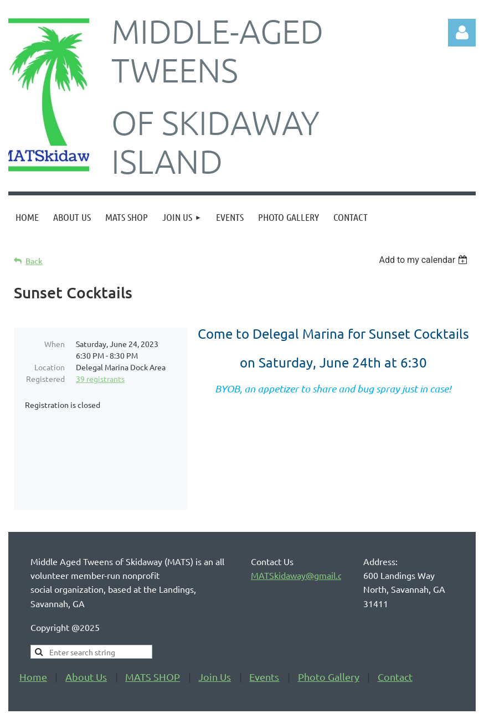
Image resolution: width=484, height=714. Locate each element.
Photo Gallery (328, 646)
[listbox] (424, 260)
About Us (86, 646)
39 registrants (100, 379)
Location (49, 367)
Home (33, 646)
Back (34, 261)
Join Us (214, 646)
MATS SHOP (152, 646)
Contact (395, 646)
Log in (462, 32)
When (54, 344)
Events (264, 646)
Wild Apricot (343, 700)
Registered (45, 379)
